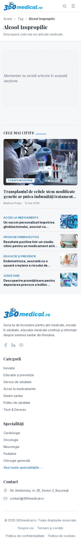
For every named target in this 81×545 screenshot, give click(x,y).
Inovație (9, 368)
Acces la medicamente (19, 389)
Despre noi (26, 528)
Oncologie (10, 440)
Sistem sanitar (13, 396)
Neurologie (11, 447)
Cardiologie (11, 433)
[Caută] (64, 6)
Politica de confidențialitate (25, 536)
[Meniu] (73, 6)
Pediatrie (9, 453)
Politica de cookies (61, 536)
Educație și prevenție (18, 375)
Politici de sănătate (16, 402)
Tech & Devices (14, 409)
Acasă (7, 19)
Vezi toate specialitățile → (23, 467)
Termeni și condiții (50, 528)
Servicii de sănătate (17, 382)
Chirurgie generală (16, 460)
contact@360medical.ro (27, 498)
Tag (20, 19)
